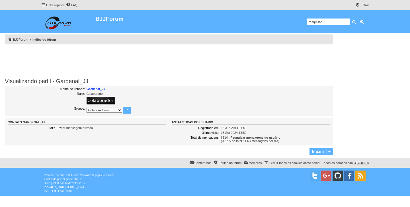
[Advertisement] (168, 60)
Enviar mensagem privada (74, 128)
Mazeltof (72, 183)
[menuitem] (71, 5)
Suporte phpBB (72, 179)
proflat (55, 183)
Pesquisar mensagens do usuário (255, 137)
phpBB (64, 175)
